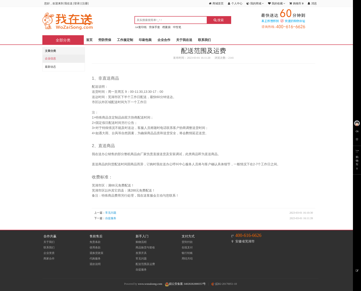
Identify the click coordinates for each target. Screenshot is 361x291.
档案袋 (166, 27)
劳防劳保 (104, 40)
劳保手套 (154, 27)
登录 (77, 3)
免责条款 (95, 242)
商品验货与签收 (145, 247)
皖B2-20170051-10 (224, 283)
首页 (89, 40)
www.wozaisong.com (150, 283)
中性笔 (177, 27)
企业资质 (49, 253)
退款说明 (95, 264)
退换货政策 (96, 253)
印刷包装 (145, 40)
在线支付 (187, 247)
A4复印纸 (141, 27)
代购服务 (95, 258)
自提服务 (110, 218)
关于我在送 (184, 40)
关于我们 (49, 242)
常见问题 (110, 212)
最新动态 (50, 66)
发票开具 (141, 253)
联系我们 (204, 40)
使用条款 (95, 247)
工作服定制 (125, 40)
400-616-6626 (248, 235)
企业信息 (50, 58)
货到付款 (187, 242)
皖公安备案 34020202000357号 (187, 283)
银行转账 (187, 253)
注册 (85, 3)
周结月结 (187, 258)
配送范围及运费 (145, 264)
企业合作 (163, 40)
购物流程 (141, 242)
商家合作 (49, 258)
